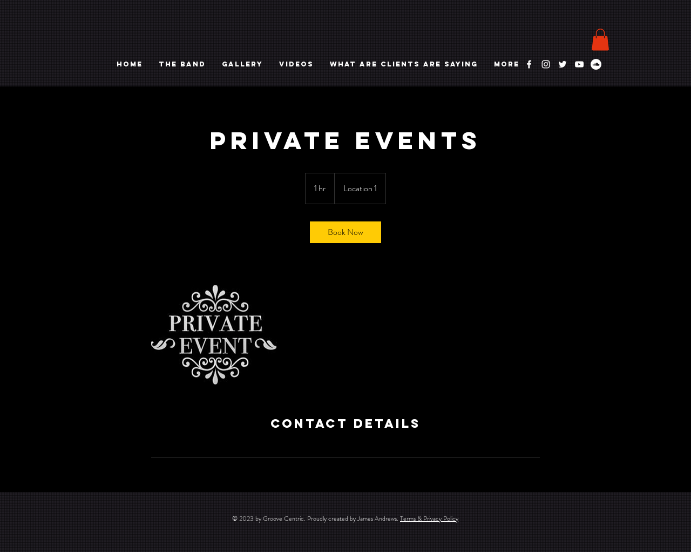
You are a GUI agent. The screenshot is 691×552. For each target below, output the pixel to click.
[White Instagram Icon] (545, 64)
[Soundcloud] (596, 64)
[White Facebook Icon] (529, 64)
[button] (600, 40)
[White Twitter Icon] (562, 64)
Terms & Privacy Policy (429, 518)
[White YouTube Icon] (579, 64)
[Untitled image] (213, 329)
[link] (345, 232)
